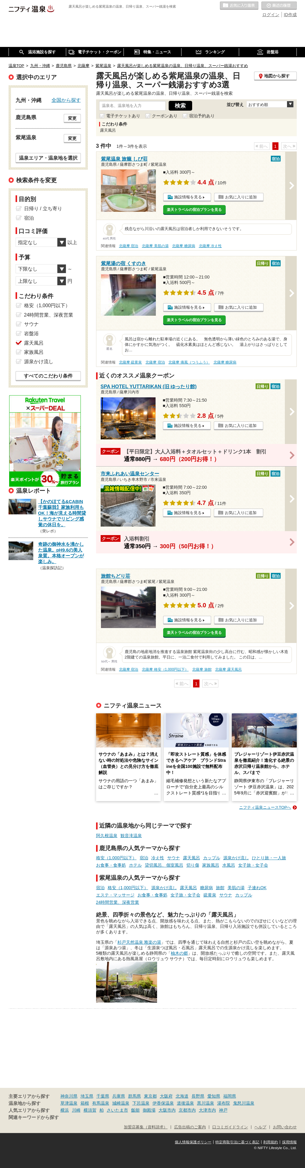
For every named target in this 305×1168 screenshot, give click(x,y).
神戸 (223, 1110)
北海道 (182, 1096)
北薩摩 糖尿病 (183, 246)
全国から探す (66, 100)
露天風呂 (191, 857)
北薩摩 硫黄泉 (130, 362)
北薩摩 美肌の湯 (155, 246)
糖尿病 (206, 887)
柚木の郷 (179, 953)
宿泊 (144, 857)
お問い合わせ (285, 1127)
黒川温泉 (205, 1103)
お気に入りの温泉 (239, 6)
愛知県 (213, 1096)
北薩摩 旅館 (201, 669)
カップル (211, 857)
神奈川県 (68, 1096)
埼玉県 (87, 1096)
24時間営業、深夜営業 (117, 902)
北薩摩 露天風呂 (228, 669)
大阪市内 (167, 1110)
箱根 (85, 1103)
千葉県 (102, 1096)
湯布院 (223, 1103)
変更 (72, 118)
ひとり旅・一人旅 (269, 857)
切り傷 (192, 865)
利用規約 (270, 1142)
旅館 (220, 887)
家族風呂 (210, 865)
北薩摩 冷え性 (210, 246)
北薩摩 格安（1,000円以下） (165, 669)
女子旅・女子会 (253, 865)
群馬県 (134, 1096)
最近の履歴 (279, 6)
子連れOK (257, 887)
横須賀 (90, 1110)
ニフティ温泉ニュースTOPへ (265, 807)
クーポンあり (165, 115)
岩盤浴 (31, 333)
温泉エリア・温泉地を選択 (48, 158)
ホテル (135, 865)
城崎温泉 (120, 1103)
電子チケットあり (123, 115)
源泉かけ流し (236, 857)
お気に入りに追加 (241, 197)
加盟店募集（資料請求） (145, 1127)
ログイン (270, 14)
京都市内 (187, 1110)
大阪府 (166, 1096)
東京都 (150, 1096)
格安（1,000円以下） (116, 857)
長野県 (198, 1096)
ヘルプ (260, 1127)
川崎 (76, 1110)
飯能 (135, 1110)
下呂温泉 (140, 1103)
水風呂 (228, 865)
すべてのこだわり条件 (48, 375)
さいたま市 (117, 1110)
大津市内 (207, 1110)
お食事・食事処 (111, 865)
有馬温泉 (100, 1103)
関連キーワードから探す (34, 1117)
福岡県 (229, 1096)
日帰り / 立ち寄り (43, 208)
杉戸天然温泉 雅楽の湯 (139, 942)
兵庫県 (118, 1096)
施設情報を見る (188, 197)
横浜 (64, 1110)
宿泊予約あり (202, 115)
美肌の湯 (236, 887)
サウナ (173, 857)
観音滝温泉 (131, 835)
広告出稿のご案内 (190, 1127)
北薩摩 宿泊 (128, 246)
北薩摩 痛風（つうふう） (189, 362)
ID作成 (290, 14)
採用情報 (289, 1142)
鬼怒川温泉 (243, 1103)
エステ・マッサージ (115, 895)
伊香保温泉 (163, 1103)
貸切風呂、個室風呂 (164, 865)
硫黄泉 (209, 895)
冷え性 (157, 857)
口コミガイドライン (230, 1127)
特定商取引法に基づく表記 (237, 1142)
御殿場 (149, 1110)
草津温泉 (68, 1103)
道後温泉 (185, 1103)
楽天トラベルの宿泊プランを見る (194, 210)
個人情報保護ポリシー (193, 1142)
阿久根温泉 (106, 835)
